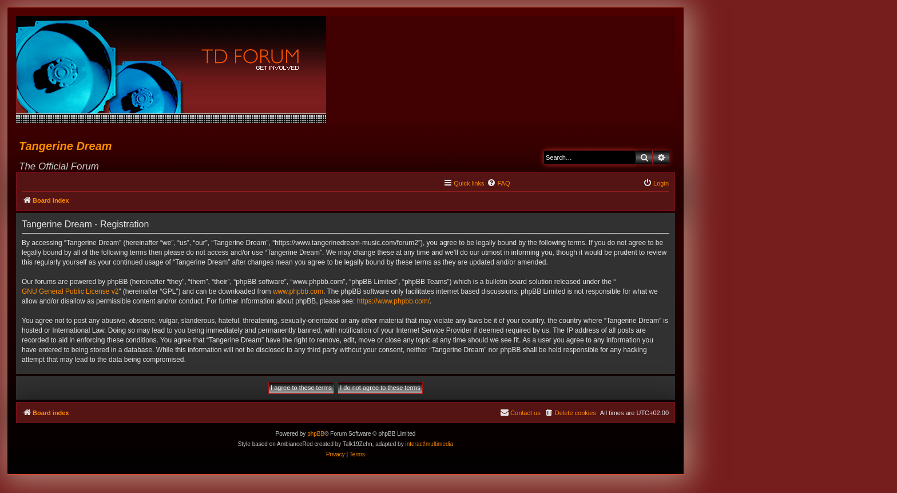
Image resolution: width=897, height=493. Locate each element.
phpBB (315, 434)
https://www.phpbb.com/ (393, 301)
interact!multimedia (429, 444)
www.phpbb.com (298, 291)
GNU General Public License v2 (70, 291)
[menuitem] (498, 183)
